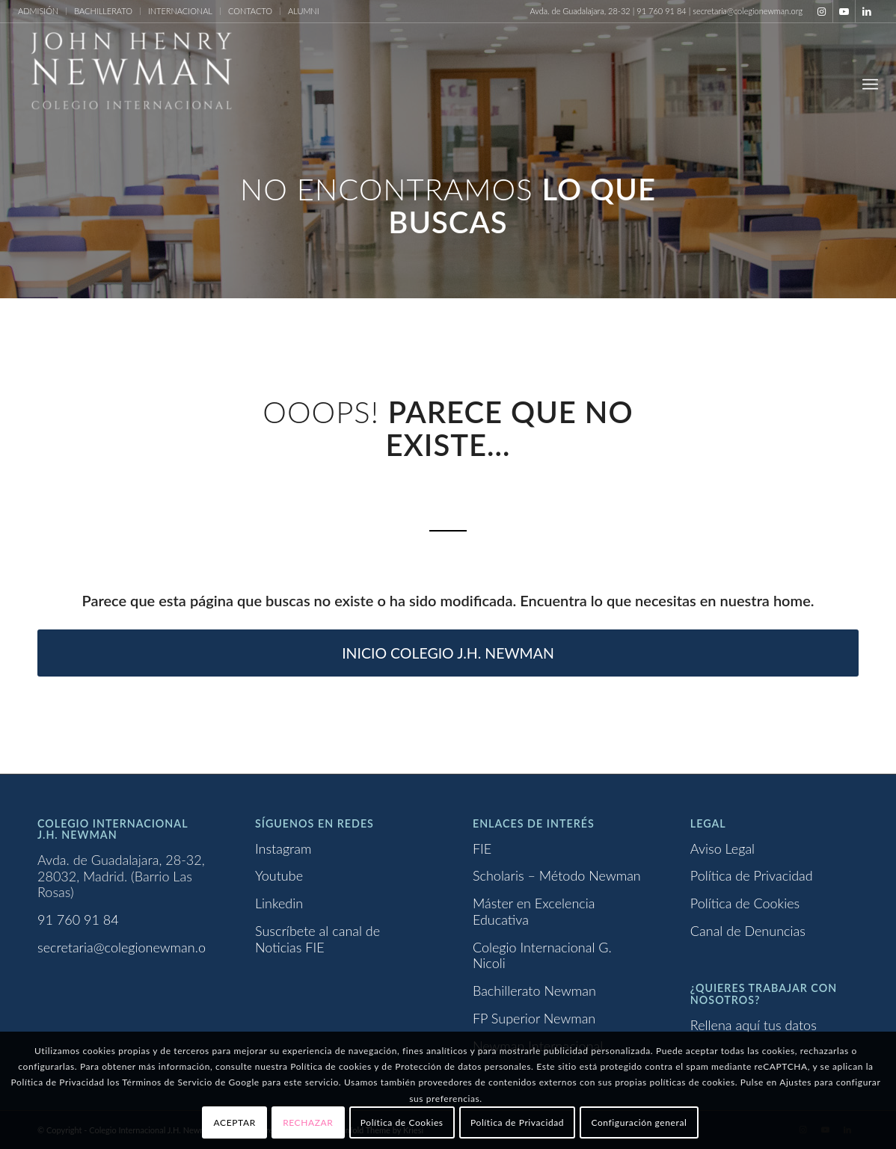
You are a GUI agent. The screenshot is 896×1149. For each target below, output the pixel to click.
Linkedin (279, 903)
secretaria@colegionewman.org (127, 947)
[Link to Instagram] (821, 11)
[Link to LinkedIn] (867, 11)
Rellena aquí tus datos (753, 1025)
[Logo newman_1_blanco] (130, 83)
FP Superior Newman (534, 1018)
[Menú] (870, 83)
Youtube (279, 875)
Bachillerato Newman (534, 990)
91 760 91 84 (78, 919)
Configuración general (639, 1122)
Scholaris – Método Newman (557, 875)
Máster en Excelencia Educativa (534, 911)
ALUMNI (303, 11)
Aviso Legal (722, 848)
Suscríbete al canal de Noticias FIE (317, 938)
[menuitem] (42, 11)
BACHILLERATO (103, 11)
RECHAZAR (308, 1122)
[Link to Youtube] (844, 11)
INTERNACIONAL (180, 11)
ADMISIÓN (38, 11)
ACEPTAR (235, 1122)
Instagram (283, 848)
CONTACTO (250, 11)
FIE (482, 848)
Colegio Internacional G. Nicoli (542, 955)
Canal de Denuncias (748, 930)
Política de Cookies (745, 903)
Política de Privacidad (751, 875)
